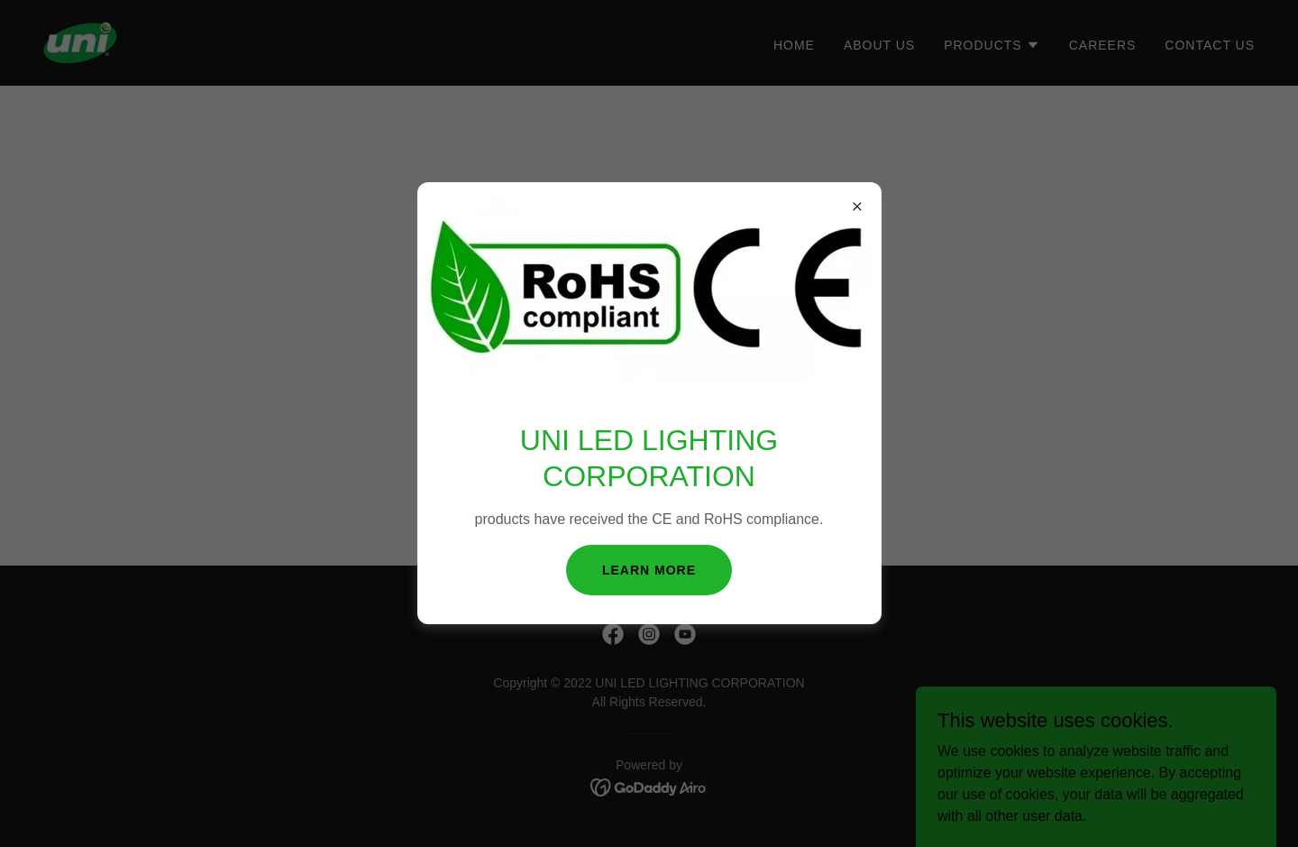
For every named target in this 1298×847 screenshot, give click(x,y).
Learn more (649, 570)
